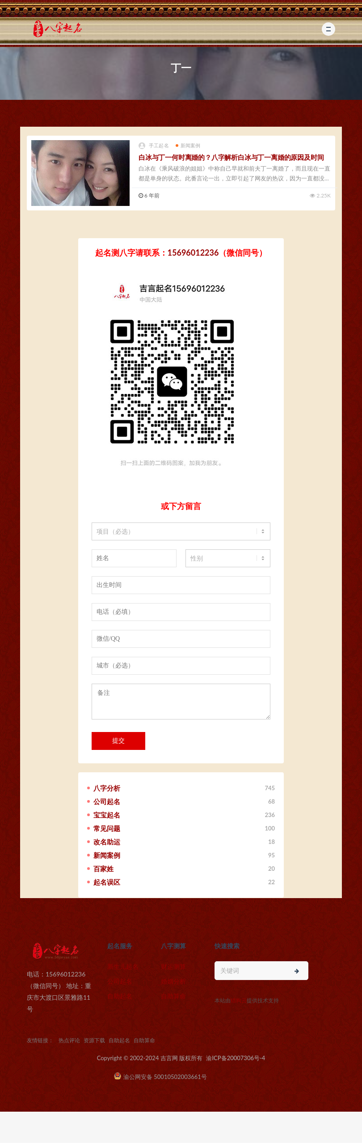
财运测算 (173, 966)
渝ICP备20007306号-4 (235, 1058)
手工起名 (154, 145)
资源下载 (94, 1040)
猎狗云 (239, 1000)
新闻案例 (188, 145)
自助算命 (173, 996)
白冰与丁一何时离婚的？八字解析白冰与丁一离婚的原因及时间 (231, 157)
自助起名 (119, 996)
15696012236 (193, 252)
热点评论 (69, 1040)
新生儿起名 (123, 966)
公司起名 (119, 981)
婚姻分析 (173, 981)
